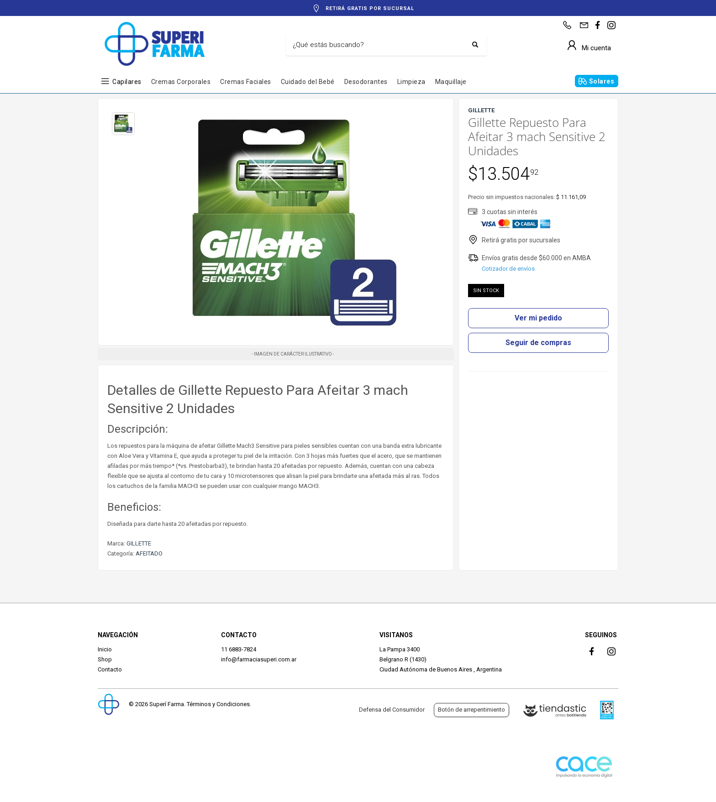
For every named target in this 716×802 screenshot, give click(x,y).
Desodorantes (366, 81)
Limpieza (411, 81)
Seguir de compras (538, 342)
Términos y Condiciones (218, 704)
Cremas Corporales (181, 81)
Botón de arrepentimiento (471, 709)
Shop (105, 659)
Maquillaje (451, 81)
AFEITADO (149, 553)
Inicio (105, 649)
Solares (602, 81)
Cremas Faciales (245, 81)
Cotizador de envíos (508, 268)
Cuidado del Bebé (308, 81)
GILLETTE (138, 543)
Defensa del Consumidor (392, 709)
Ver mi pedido (538, 318)
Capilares (127, 81)
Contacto (110, 669)
